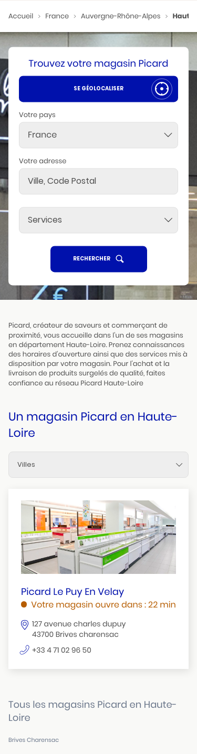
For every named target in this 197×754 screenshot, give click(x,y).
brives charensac (33, 740)
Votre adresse (42, 161)
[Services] (98, 220)
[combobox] (98, 135)
